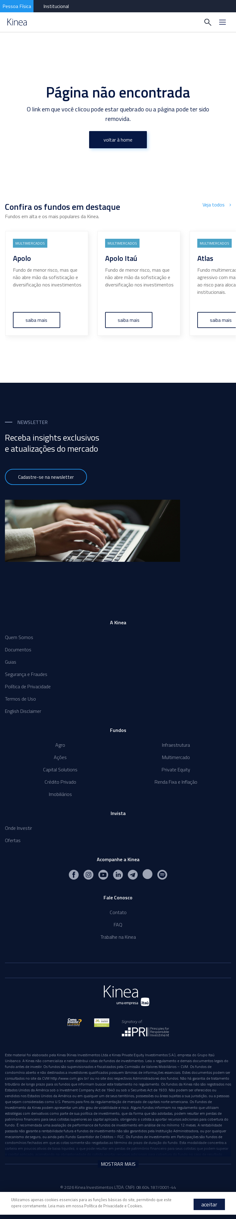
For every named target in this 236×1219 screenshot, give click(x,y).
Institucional (56, 6)
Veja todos (217, 204)
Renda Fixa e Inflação (176, 781)
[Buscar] (208, 22)
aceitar (209, 1204)
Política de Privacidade (28, 686)
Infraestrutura (176, 745)
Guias (10, 661)
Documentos (18, 649)
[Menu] (222, 22)
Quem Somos (19, 637)
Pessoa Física (16, 6)
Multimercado (176, 757)
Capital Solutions (60, 769)
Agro (60, 745)
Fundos (118, 730)
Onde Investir (18, 828)
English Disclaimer (23, 711)
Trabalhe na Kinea (118, 937)
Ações (60, 757)
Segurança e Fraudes (26, 674)
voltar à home (118, 139)
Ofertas (13, 840)
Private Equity (176, 769)
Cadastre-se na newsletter (46, 477)
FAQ (118, 924)
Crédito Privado (60, 781)
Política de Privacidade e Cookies (113, 1206)
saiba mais (37, 320)
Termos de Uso (20, 698)
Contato (118, 912)
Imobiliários (60, 794)
